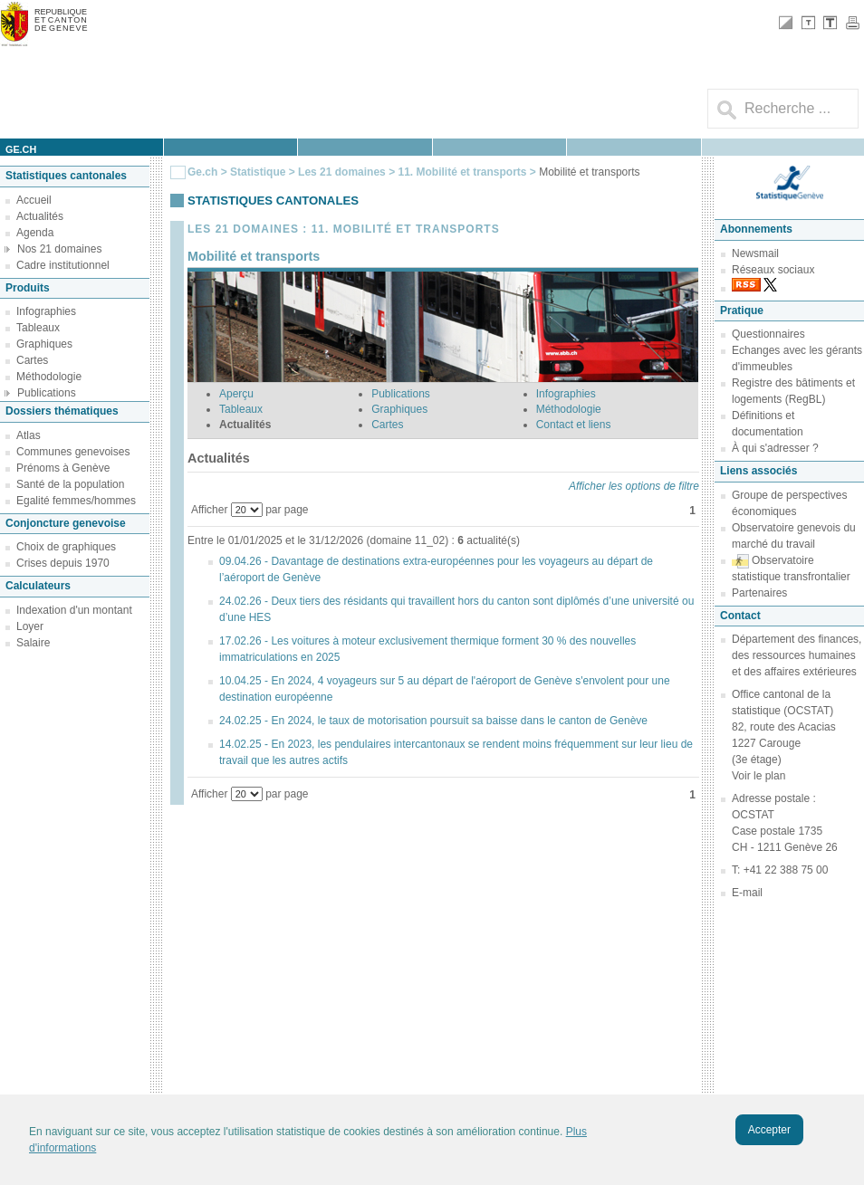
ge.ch (20, 149)
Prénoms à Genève (63, 468)
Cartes (32, 360)
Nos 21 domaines (59, 249)
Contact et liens (573, 424)
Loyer (29, 626)
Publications (46, 393)
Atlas (28, 435)
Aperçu (236, 393)
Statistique (257, 172)
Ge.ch (202, 172)
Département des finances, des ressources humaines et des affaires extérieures (796, 655)
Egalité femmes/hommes (76, 500)
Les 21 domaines (342, 172)
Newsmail (755, 253)
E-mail (747, 892)
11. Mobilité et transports (463, 172)
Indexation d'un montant (74, 610)
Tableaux (38, 327)
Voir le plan (758, 775)
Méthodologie (49, 376)
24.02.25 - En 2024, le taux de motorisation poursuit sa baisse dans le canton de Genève (433, 720)
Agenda (34, 232)
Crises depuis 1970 (63, 563)
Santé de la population (70, 484)
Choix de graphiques (66, 546)
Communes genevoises (73, 451)
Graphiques (44, 344)
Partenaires (759, 593)
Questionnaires (768, 334)
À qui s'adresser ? (775, 448)
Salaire (33, 642)
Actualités (39, 216)
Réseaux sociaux (773, 269)
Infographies (46, 311)
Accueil (34, 200)
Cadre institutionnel (63, 265)
